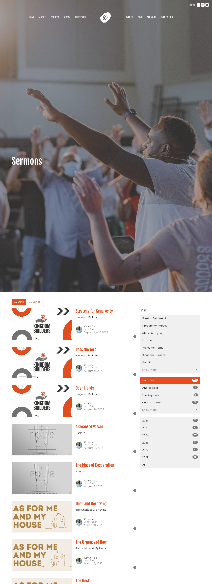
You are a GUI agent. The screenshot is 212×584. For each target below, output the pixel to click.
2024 (170, 435)
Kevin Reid (170, 380)
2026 (170, 420)
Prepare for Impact (154, 325)
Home (31, 17)
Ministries (80, 17)
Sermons (151, 17)
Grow (67, 17)
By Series (34, 301)
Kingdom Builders (153, 355)
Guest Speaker (170, 402)
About (42, 17)
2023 (170, 442)
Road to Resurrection (155, 318)
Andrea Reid (170, 387)
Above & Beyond (152, 333)
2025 (170, 428)
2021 (170, 457)
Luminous (148, 340)
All (143, 464)
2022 (170, 449)
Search (191, 4)
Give (140, 17)
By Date (19, 301)
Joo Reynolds (170, 395)
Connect (55, 17)
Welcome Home (152, 347)
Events (129, 17)
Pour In (147, 362)
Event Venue (167, 17)
